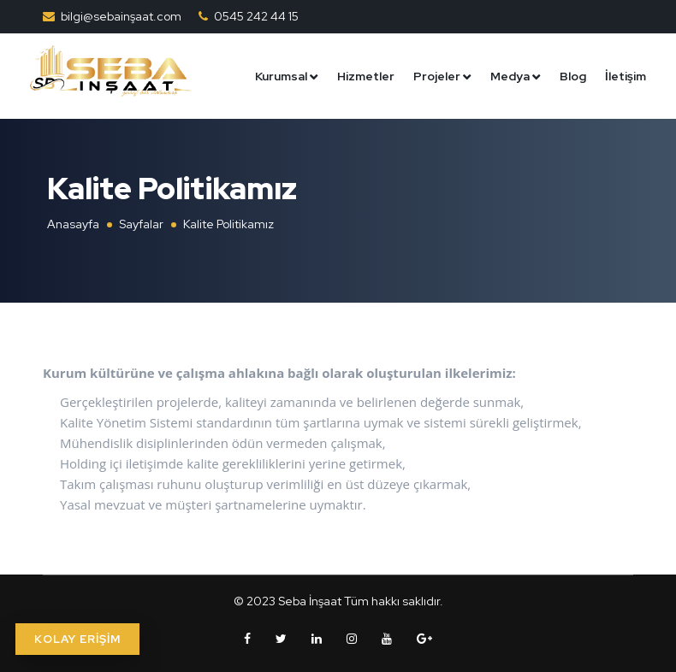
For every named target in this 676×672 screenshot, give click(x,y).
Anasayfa (73, 224)
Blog (573, 75)
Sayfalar (141, 224)
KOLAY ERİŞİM (77, 639)
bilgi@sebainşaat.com (121, 16)
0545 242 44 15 (256, 16)
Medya (510, 75)
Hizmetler (365, 75)
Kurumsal (281, 75)
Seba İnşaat (309, 601)
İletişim (625, 75)
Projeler (436, 75)
